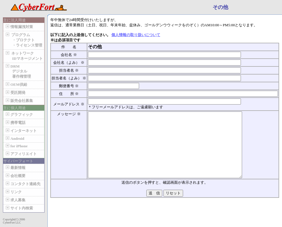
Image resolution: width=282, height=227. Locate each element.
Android (14, 138)
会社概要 (15, 176)
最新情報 (15, 167)
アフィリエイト (21, 154)
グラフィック (19, 114)
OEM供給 (16, 84)
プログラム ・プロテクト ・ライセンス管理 (23, 40)
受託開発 (15, 92)
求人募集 (15, 200)
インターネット (21, 131)
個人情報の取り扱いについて (135, 35)
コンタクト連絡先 (22, 184)
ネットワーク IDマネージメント (24, 56)
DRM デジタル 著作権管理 (18, 71)
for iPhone (16, 146)
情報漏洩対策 (19, 27)
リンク (13, 192)
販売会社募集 (19, 100)
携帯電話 (15, 122)
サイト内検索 (19, 208)
